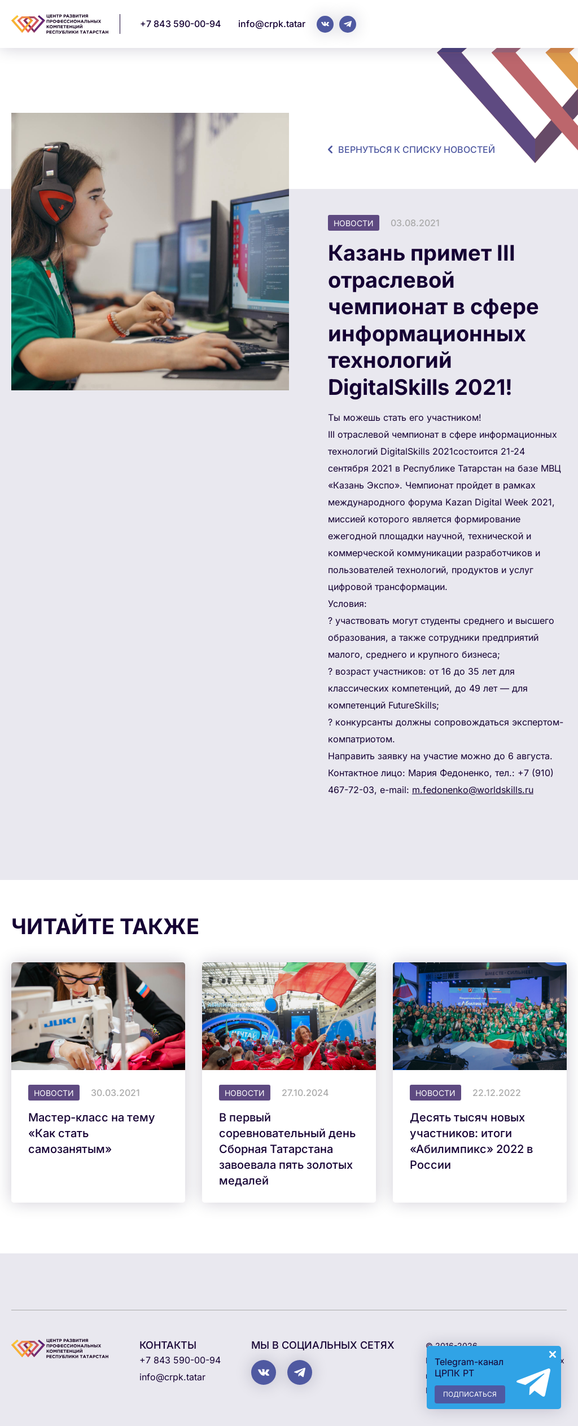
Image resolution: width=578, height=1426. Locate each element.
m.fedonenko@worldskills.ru (472, 789)
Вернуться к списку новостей (416, 149)
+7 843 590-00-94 (180, 23)
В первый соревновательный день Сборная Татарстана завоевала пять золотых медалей (287, 1149)
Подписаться (470, 1394)
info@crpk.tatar (271, 23)
